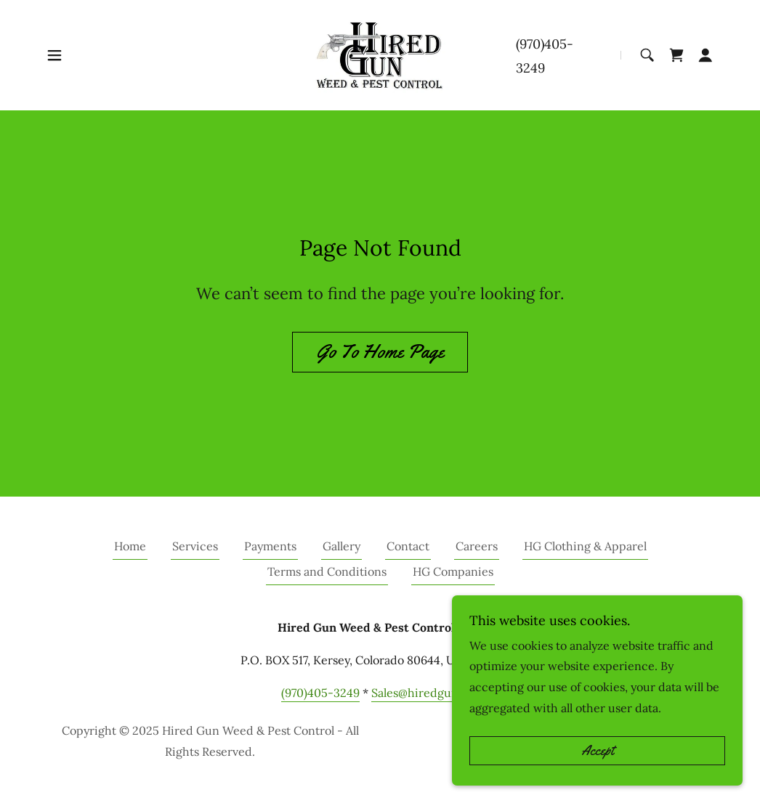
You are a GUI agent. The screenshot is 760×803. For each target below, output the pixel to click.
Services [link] (195, 546)
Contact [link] (408, 546)
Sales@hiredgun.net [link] (425, 692)
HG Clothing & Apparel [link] (585, 546)
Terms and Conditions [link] (327, 571)
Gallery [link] (341, 546)
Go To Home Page (380, 352)
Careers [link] (477, 546)
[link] (380, 53)
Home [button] (130, 546)
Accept (597, 750)
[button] (54, 55)
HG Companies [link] (453, 571)
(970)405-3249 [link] (320, 692)
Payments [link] (270, 546)
